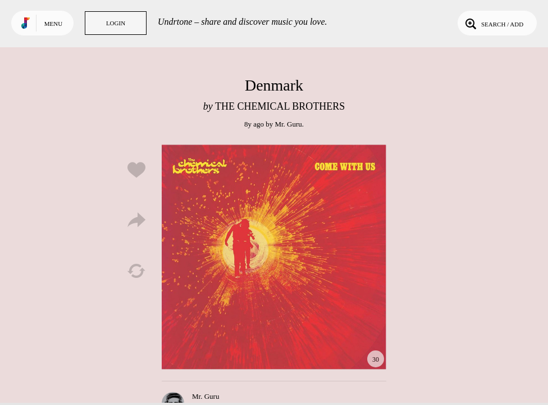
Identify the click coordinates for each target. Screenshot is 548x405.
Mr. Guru (288, 124)
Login (115, 23)
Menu (53, 23)
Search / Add (493, 23)
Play (274, 257)
